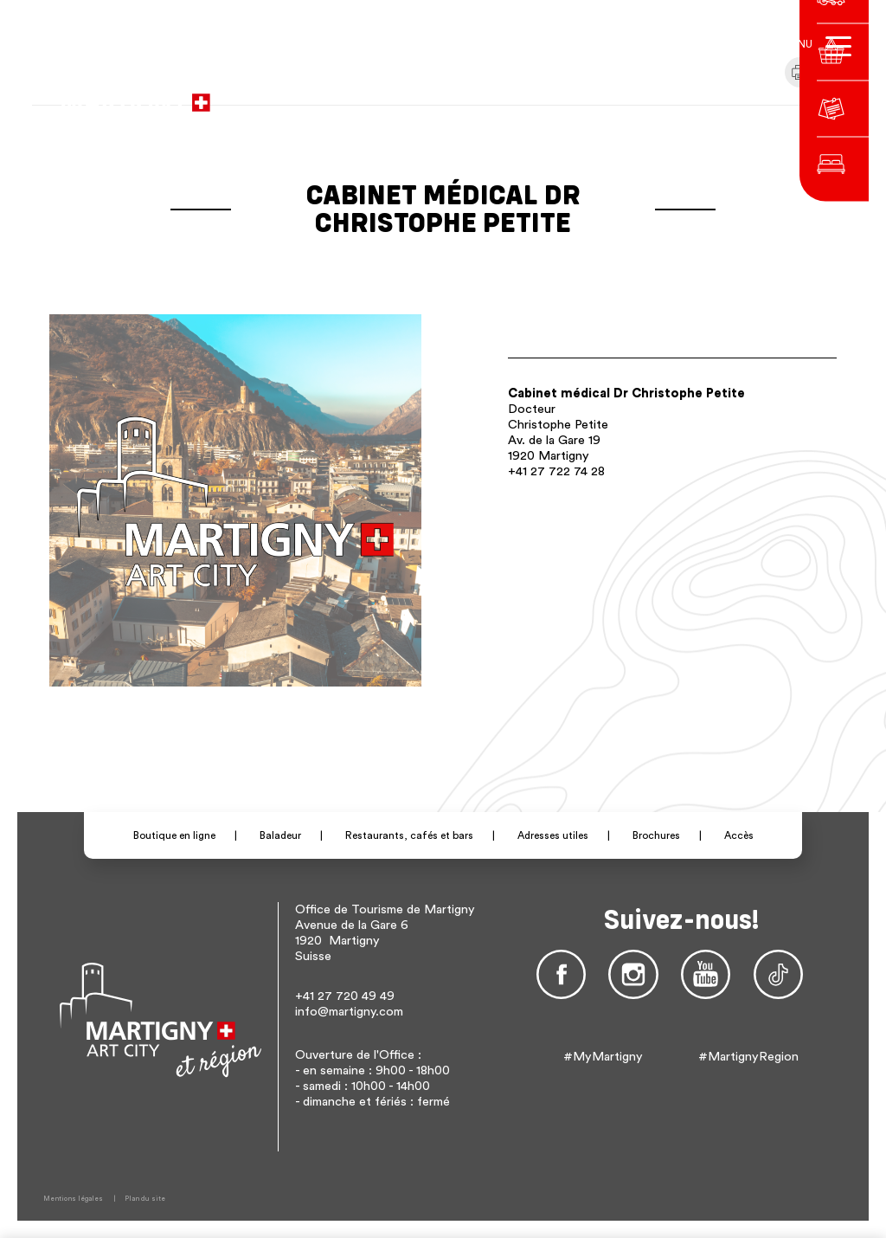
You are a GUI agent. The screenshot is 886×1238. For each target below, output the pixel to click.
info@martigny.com (349, 1011)
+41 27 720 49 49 (345, 996)
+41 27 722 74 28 (556, 471)
